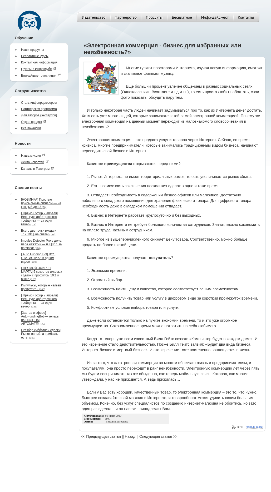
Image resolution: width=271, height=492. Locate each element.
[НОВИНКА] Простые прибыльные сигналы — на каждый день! (41, 203)
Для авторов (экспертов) (39, 115)
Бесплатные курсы (34, 56)
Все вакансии (31, 128)
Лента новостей (35, 162)
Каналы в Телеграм (37, 169)
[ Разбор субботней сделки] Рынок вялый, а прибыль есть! (41, 333)
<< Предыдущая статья (101, 436)
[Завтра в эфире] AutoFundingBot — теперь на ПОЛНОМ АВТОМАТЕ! (40, 318)
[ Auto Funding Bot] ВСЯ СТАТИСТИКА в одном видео (38, 258)
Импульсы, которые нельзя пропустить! (41, 287)
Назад (130, 436)
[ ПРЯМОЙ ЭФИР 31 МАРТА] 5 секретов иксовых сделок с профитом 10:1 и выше (41, 273)
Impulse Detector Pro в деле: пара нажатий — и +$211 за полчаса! (41, 244)
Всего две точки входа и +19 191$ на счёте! (38, 232)
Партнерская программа (39, 109)
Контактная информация (39, 62)
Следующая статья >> (158, 436)
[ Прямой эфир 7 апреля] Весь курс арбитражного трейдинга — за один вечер (39, 218)
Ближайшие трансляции (41, 75)
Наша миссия (33, 155)
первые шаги (254, 426)
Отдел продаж (33, 122)
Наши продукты (32, 50)
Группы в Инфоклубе (38, 69)
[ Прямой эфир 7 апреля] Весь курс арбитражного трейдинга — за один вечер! (39, 301)
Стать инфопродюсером (39, 103)
